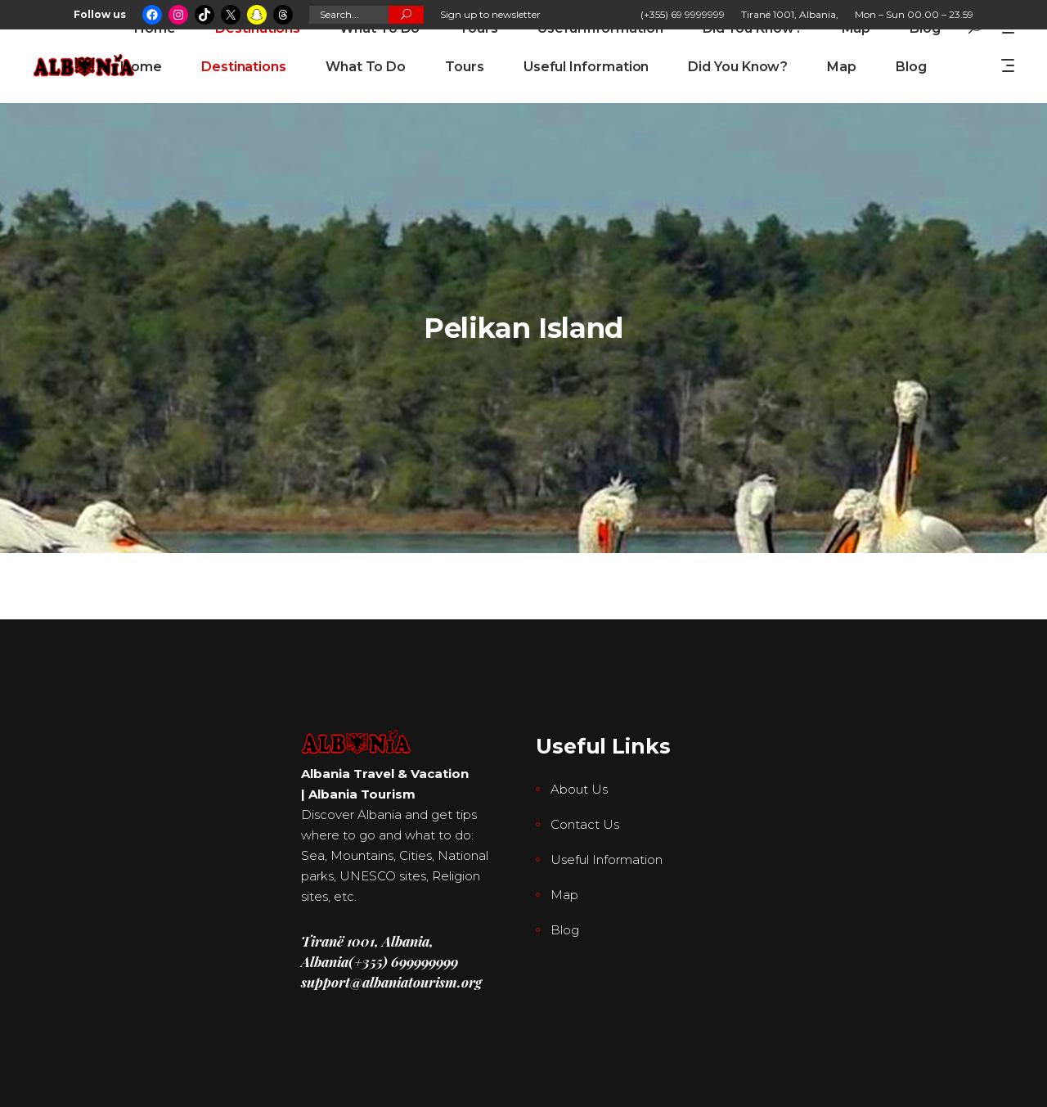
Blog (564, 930)
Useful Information (606, 859)
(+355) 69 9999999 (682, 14)
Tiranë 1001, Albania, (789, 14)
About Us (579, 789)
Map (564, 894)
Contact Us (584, 824)
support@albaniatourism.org (391, 982)
